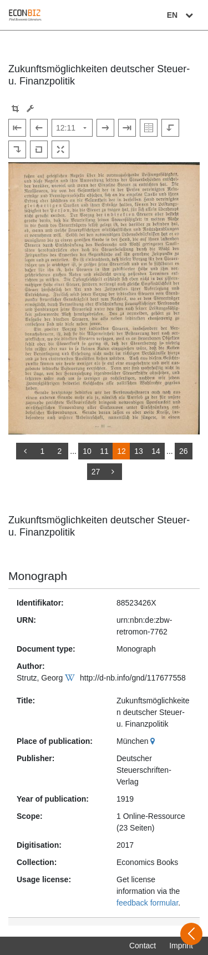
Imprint (181, 945)
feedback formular (147, 902)
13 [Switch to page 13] (138, 451)
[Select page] (72, 127)
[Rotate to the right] (17, 149)
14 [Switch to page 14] (155, 451)
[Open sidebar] (191, 934)
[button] (15, 108)
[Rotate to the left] (170, 127)
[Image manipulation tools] (30, 109)
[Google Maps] (154, 741)
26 (183, 451)
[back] (25, 451)
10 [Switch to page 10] (87, 451)
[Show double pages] (148, 127)
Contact (142, 945)
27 (96, 471)
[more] (113, 471)
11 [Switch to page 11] (104, 451)
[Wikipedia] (71, 677)
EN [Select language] (181, 15)
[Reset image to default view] (39, 149)
